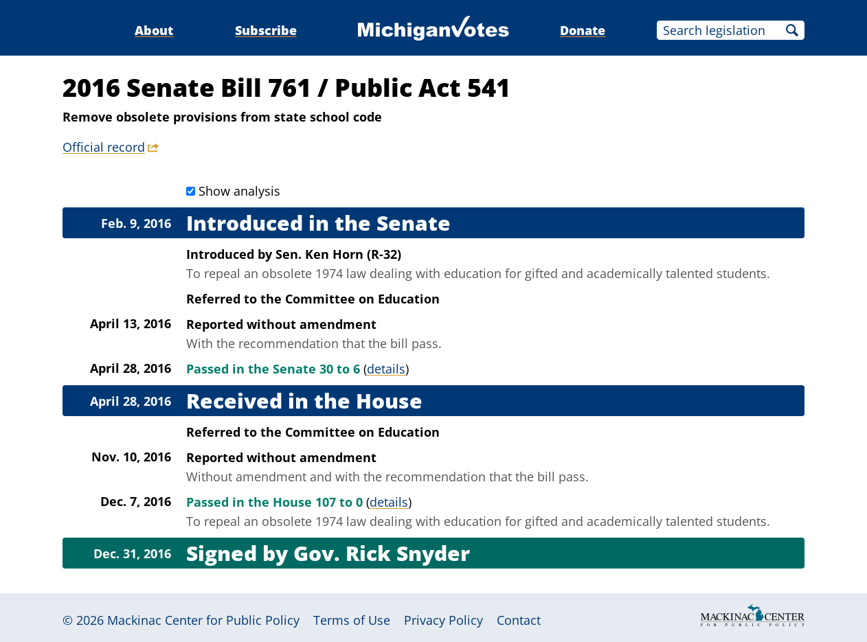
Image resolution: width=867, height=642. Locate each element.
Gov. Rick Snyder (381, 553)
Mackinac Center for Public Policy (203, 620)
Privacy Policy (443, 620)
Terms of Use (351, 620)
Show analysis (239, 191)
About (154, 30)
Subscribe (266, 30)
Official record (104, 147)
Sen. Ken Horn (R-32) (338, 254)
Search (792, 30)
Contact (519, 620)
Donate (582, 30)
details (386, 368)
